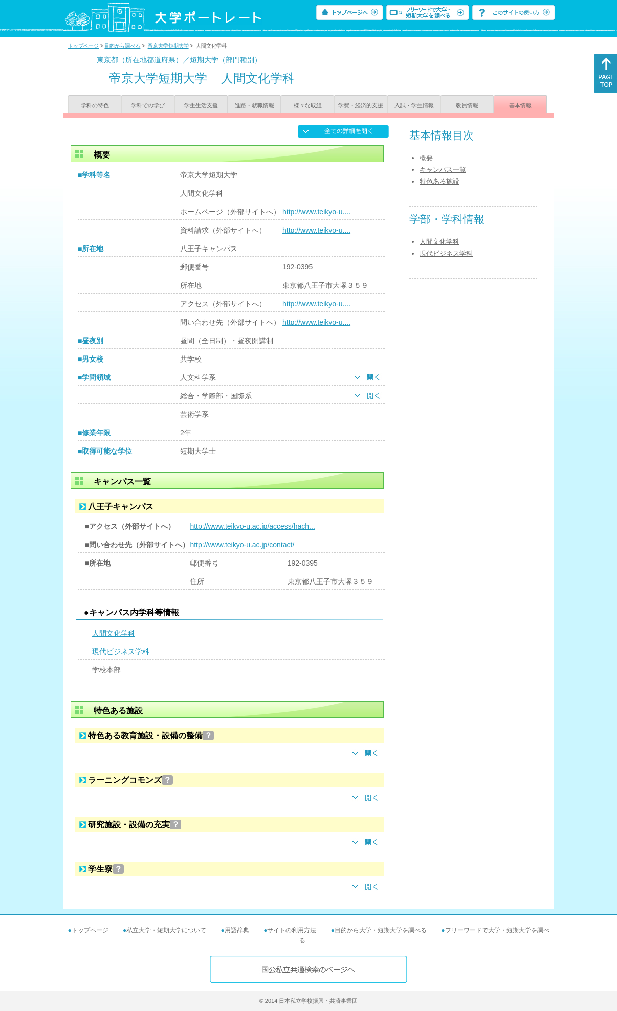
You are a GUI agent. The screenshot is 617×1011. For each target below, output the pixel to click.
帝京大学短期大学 (168, 46)
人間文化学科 (113, 633)
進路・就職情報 (254, 105)
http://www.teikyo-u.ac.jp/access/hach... (252, 526)
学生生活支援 (201, 105)
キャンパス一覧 (443, 169)
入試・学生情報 (414, 105)
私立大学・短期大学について (166, 930)
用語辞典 (237, 930)
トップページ (83, 46)
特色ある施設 (439, 181)
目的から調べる (122, 46)
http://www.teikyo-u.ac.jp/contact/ (242, 545)
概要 (426, 158)
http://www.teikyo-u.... (316, 212)
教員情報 (467, 105)
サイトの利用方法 (291, 930)
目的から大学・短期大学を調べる (381, 930)
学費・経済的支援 (360, 105)
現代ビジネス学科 (120, 651)
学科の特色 (95, 105)
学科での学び (148, 105)
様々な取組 (308, 105)
